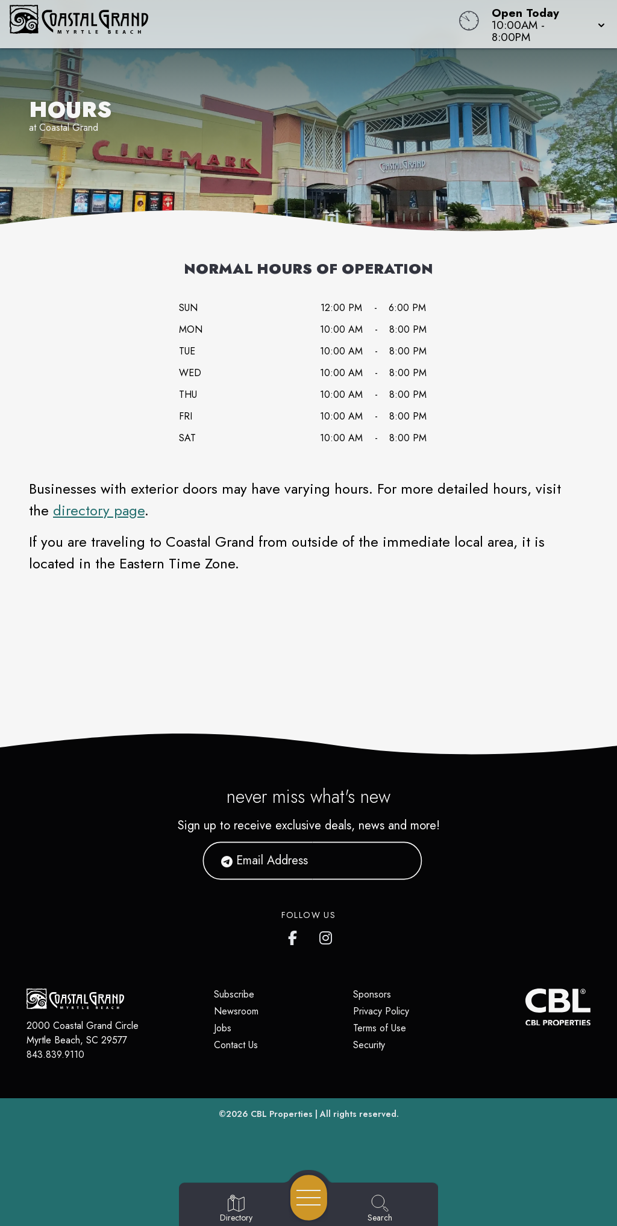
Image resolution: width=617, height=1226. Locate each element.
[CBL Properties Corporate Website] (525, 1007)
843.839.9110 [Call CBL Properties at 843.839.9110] (55, 1054)
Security (369, 1045)
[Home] (234, 24)
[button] (544, 24)
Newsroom (236, 1011)
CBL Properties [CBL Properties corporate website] (282, 1114)
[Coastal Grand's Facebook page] (295, 935)
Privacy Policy (381, 1011)
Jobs (222, 1028)
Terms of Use (379, 1028)
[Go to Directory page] (236, 1209)
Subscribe (234, 994)
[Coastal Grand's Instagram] (326, 935)
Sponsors (372, 994)
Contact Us (236, 1045)
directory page (99, 510)
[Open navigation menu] (309, 1197)
